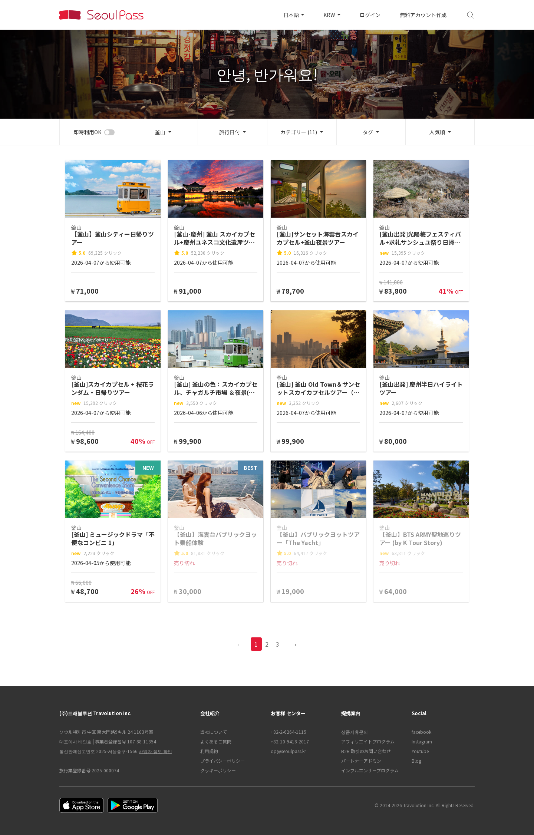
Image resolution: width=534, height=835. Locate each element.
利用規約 (209, 751)
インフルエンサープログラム (370, 770)
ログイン (370, 15)
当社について (213, 732)
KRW (329, 15)
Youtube (420, 751)
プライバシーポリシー (222, 761)
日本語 (291, 15)
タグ (368, 132)
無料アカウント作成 (423, 15)
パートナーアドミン (361, 761)
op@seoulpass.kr (288, 751)
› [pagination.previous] (295, 644)
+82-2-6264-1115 (288, 732)
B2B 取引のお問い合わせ (366, 751)
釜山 (160, 132)
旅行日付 (229, 132)
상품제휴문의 (354, 732)
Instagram (422, 741)
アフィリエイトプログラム (368, 741)
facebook (421, 732)
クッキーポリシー (218, 770)
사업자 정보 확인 (155, 751)
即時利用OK (87, 132)
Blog (416, 761)
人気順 (437, 132)
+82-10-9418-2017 (290, 741)
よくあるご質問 (215, 741)
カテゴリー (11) (298, 132)
